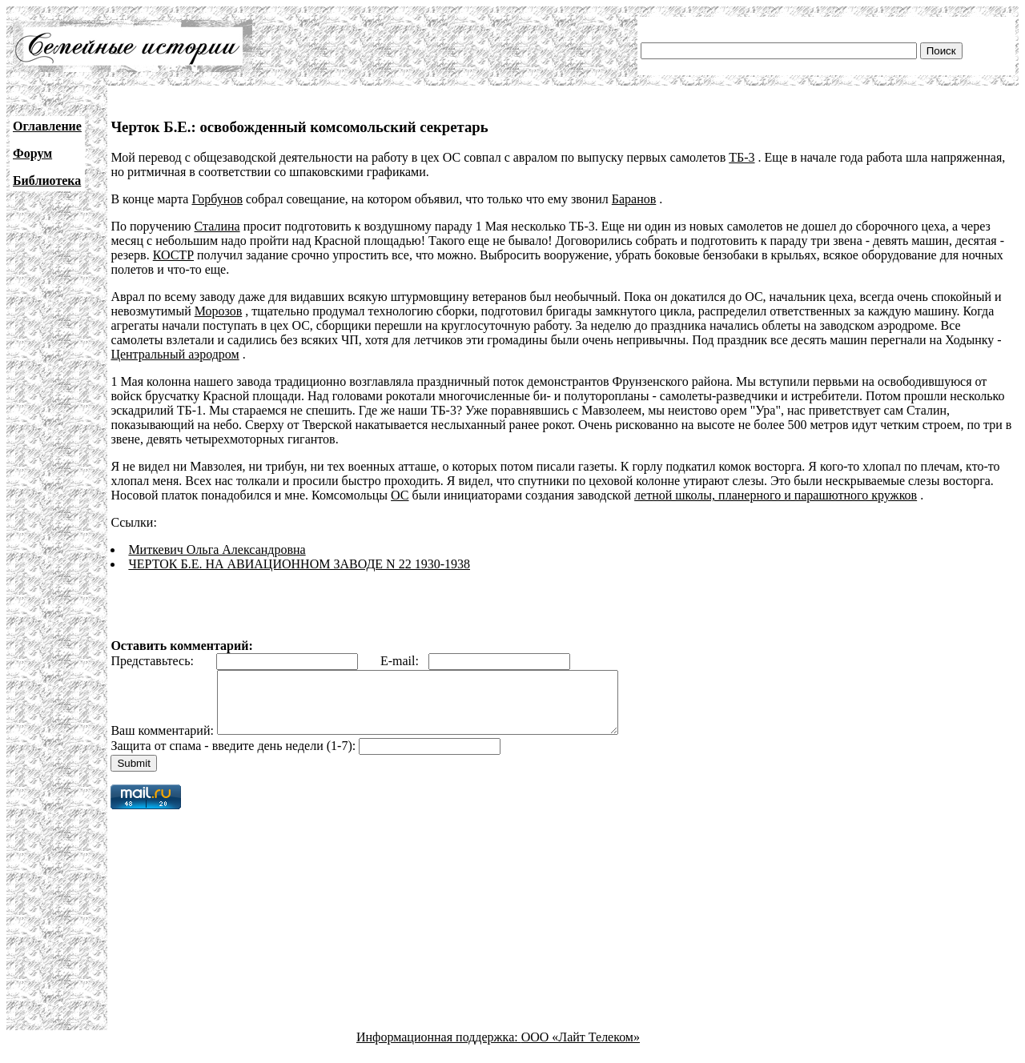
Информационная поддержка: (438, 1049)
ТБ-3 (741, 157)
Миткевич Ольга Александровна (216, 549)
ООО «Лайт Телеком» (580, 1049)
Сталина (217, 226)
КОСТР (173, 255)
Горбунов (217, 199)
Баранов (634, 199)
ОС (399, 495)
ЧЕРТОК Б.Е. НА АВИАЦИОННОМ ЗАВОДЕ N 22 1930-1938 (299, 564)
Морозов (219, 311)
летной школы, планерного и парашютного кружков (775, 495)
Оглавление (47, 126)
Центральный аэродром (175, 354)
